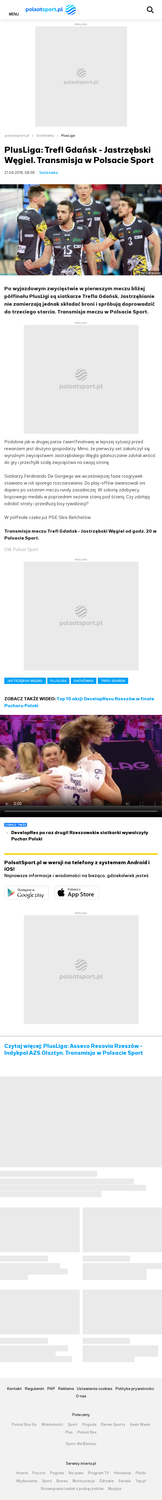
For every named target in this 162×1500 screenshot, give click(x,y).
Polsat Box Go (24, 1424)
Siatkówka (45, 135)
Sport (73, 1424)
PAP (51, 1389)
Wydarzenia (26, 1481)
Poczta (38, 1473)
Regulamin (34, 1389)
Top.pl (140, 1481)
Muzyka (114, 1489)
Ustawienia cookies (94, 1389)
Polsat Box (87, 1432)
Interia (22, 1473)
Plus (69, 1432)
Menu (14, 14)
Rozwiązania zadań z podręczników (72, 1489)
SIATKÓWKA (83, 681)
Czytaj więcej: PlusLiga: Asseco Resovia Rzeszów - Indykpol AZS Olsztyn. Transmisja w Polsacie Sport (73, 1049)
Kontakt (14, 1389)
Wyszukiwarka (150, 9)
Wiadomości (52, 1424)
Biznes (62, 1481)
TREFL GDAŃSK (113, 681)
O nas (81, 1396)
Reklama (66, 1389)
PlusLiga (68, 135)
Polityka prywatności (134, 1389)
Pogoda (89, 1424)
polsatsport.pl (17, 135)
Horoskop (122, 1473)
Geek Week (140, 1424)
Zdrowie (106, 1481)
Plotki (141, 1473)
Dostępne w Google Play (48, 889)
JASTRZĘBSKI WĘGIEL (25, 681)
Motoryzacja (84, 1481)
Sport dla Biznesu (81, 1444)
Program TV (98, 1473)
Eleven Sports (113, 1424)
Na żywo (76, 1473)
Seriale (124, 1481)
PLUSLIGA (58, 681)
